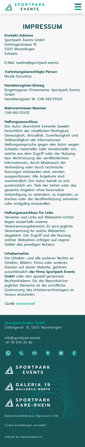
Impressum (43, 416)
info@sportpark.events (22, 337)
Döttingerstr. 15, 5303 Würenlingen (33, 327)
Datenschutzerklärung (19, 416)
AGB (55, 416)
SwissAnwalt (25, 303)
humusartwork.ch (31, 437)
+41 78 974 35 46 (18, 342)
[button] (78, 6)
